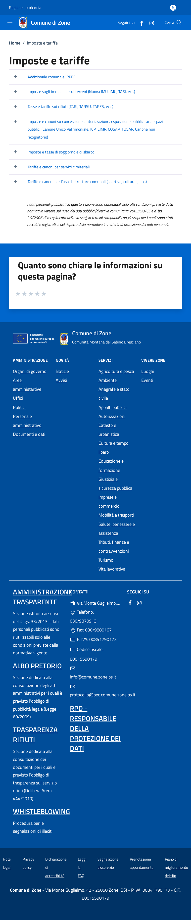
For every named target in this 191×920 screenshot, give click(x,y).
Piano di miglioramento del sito (176, 867)
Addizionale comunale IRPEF (51, 77)
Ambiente (107, 380)
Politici (19, 407)
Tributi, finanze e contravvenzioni (113, 546)
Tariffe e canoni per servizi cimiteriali (59, 167)
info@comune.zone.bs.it (93, 672)
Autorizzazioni (111, 416)
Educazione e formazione (111, 465)
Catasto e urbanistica (108, 429)
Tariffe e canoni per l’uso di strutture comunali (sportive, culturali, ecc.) (87, 182)
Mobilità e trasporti (116, 515)
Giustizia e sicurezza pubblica (115, 483)
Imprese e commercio (109, 501)
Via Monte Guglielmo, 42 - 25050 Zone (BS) (95, 602)
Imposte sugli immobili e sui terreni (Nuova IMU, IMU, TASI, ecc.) (81, 92)
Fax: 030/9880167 (91, 630)
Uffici (18, 398)
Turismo (105, 560)
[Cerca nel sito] (179, 23)
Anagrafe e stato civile (114, 393)
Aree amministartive (27, 384)
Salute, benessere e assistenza (116, 528)
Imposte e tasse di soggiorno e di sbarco (61, 152)
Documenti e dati (29, 434)
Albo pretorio (37, 665)
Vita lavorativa (111, 569)
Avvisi (61, 380)
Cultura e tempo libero (113, 447)
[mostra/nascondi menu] (10, 22)
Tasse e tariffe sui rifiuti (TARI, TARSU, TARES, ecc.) (70, 106)
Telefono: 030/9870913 (83, 616)
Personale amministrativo (27, 421)
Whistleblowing (41, 811)
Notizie (62, 371)
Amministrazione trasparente (42, 596)
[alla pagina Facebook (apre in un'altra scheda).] (140, 22)
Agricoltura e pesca (116, 371)
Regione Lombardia (25, 7)
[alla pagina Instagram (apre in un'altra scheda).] (150, 22)
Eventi (147, 380)
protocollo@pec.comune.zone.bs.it (95, 690)
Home (14, 43)
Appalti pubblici (112, 407)
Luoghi (147, 371)
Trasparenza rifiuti (35, 734)
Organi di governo (30, 371)
